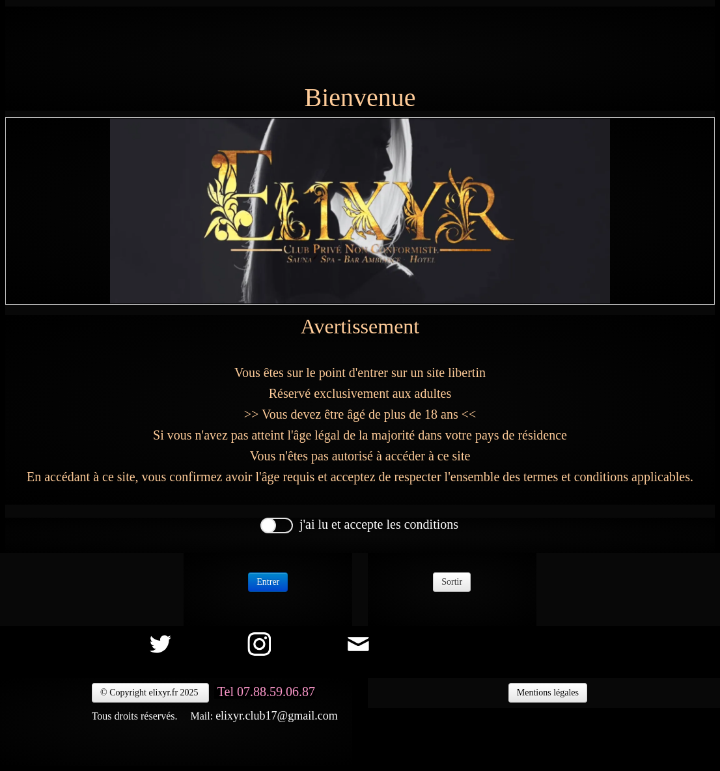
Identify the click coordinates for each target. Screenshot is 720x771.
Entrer (267, 582)
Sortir (451, 582)
